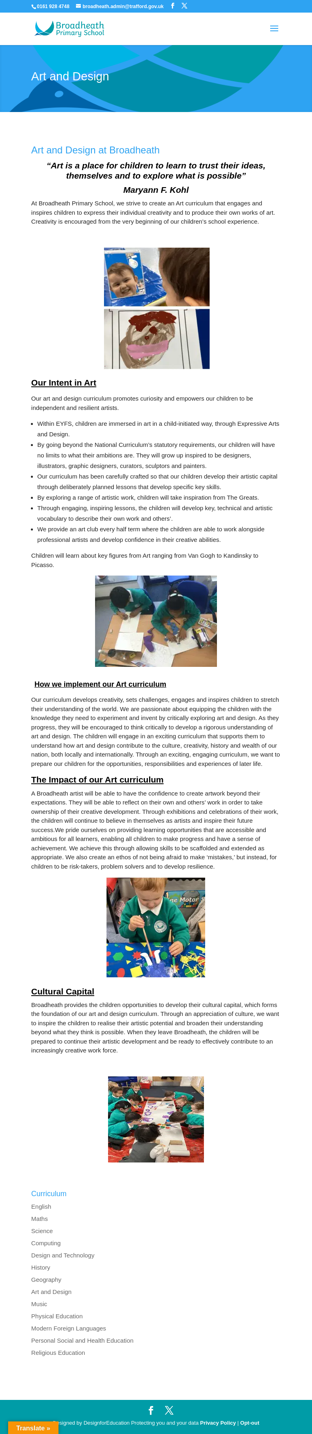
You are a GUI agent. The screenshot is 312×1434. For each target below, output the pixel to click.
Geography (46, 1279)
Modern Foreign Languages (68, 1328)
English (41, 1206)
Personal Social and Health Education (82, 1340)
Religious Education (58, 1352)
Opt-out (249, 1423)
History (40, 1267)
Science (42, 1230)
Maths (39, 1218)
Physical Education (57, 1316)
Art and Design (51, 1291)
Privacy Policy (218, 1423)
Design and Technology (63, 1255)
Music (39, 1303)
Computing (46, 1243)
